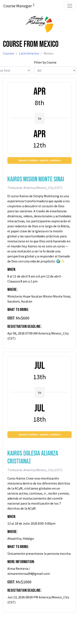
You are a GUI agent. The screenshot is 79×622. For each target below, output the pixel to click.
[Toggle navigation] (70, 6)
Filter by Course (45, 62)
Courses (8, 53)
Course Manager (18, 6)
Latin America (29, 53)
